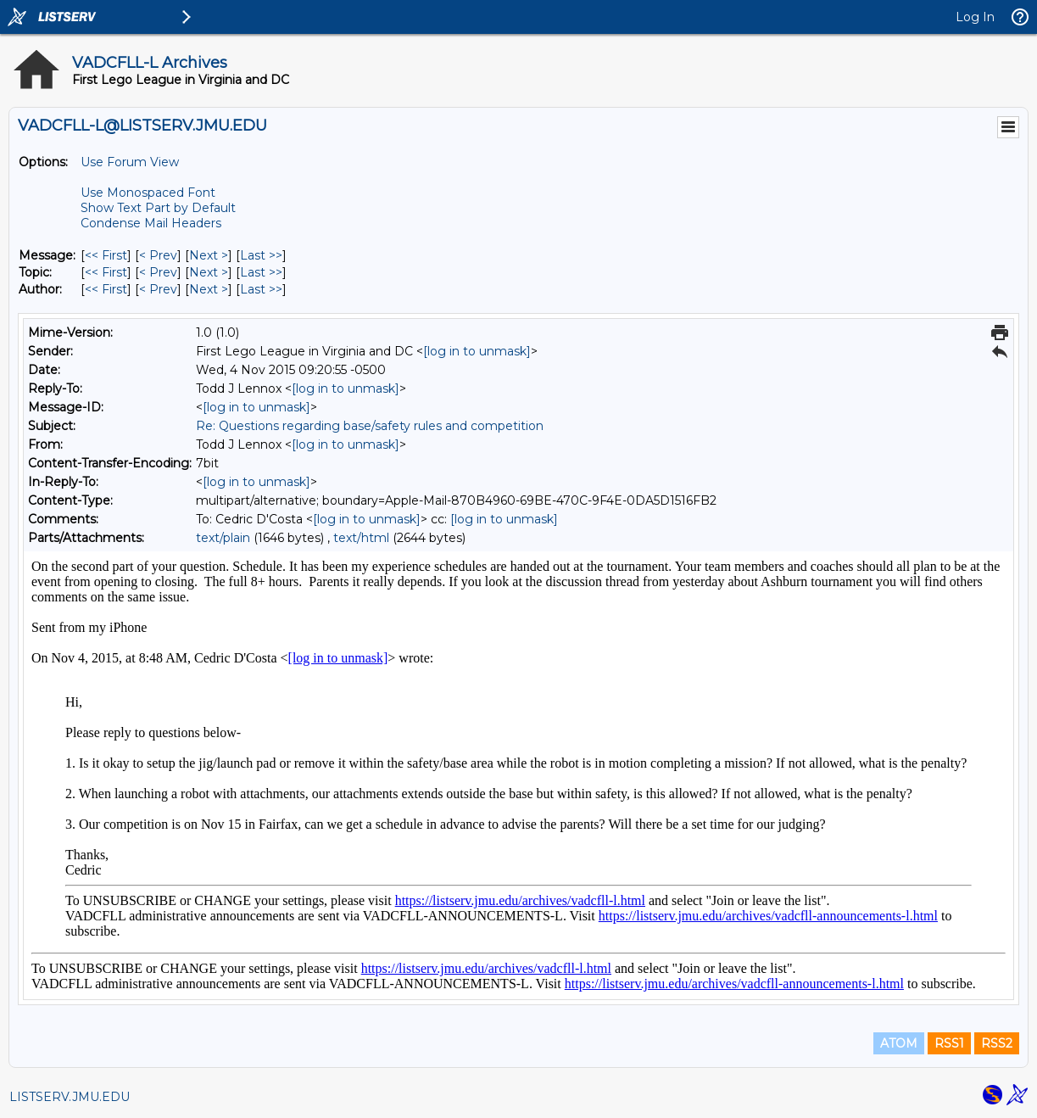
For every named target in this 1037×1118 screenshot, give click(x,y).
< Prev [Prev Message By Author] (158, 289)
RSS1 (949, 1043)
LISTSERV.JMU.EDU (69, 1096)
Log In (975, 17)
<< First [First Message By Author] (106, 289)
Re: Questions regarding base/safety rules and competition (370, 425)
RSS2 (996, 1043)
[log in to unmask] (477, 351)
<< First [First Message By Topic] (106, 272)
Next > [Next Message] (208, 255)
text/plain (223, 537)
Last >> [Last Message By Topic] (261, 272)
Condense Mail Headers (151, 223)
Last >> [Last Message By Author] (261, 289)
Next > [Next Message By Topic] (208, 272)
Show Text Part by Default (158, 207)
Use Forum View (130, 162)
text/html (361, 537)
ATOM (898, 1043)
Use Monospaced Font (148, 192)
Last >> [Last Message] (261, 255)
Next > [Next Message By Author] (208, 289)
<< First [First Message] (106, 255)
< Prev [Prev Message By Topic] (158, 272)
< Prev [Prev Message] (158, 255)
